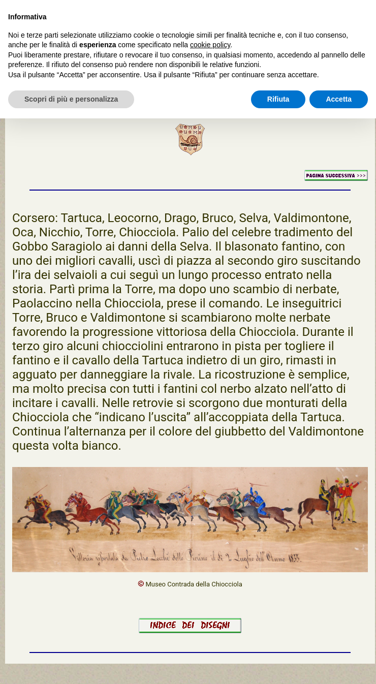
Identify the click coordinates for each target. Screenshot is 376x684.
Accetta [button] (339, 99)
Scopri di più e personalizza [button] (71, 99)
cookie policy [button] (210, 45)
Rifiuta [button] (278, 99)
